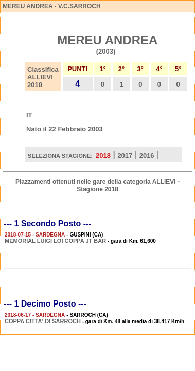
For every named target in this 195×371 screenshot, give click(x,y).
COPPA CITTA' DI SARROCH (43, 321)
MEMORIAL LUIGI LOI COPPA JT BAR (55, 241)
